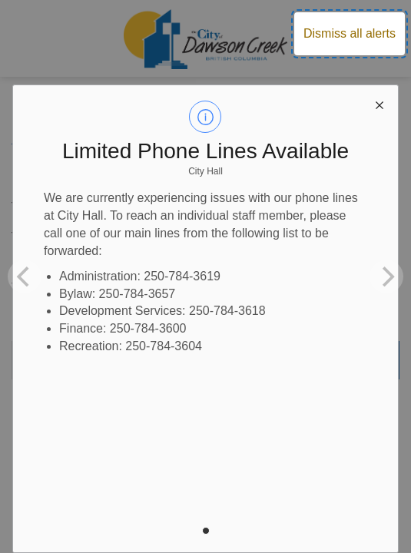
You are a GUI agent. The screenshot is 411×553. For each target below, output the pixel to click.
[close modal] (379, 103)
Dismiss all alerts (349, 33)
